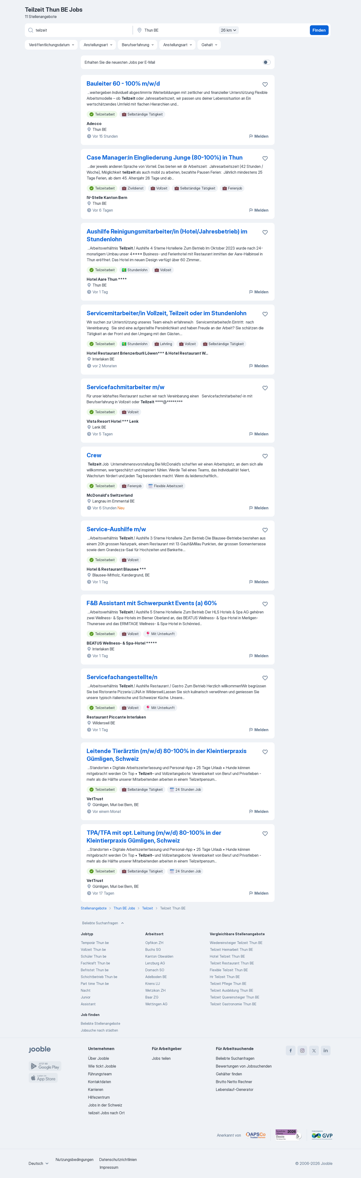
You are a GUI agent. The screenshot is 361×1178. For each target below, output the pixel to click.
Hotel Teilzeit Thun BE (227, 956)
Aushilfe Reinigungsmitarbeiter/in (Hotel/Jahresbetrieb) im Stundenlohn (167, 235)
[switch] (267, 62)
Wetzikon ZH (155, 990)
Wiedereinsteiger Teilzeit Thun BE (236, 943)
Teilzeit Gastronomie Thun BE (233, 1004)
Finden (319, 30)
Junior (85, 997)
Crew (94, 455)
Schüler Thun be (93, 956)
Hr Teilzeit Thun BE (225, 977)
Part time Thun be (95, 983)
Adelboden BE (156, 977)
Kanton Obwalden (159, 956)
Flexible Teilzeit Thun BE (229, 970)
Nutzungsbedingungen (74, 1159)
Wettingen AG (156, 1004)
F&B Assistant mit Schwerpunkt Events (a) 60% (152, 603)
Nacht (86, 990)
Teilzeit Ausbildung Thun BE (231, 990)
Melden (258, 136)
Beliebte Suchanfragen (103, 923)
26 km (229, 30)
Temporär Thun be (95, 943)
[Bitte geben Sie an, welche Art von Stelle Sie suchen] (78, 30)
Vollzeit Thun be (93, 949)
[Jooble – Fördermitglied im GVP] (322, 1135)
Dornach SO (154, 970)
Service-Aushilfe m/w (116, 529)
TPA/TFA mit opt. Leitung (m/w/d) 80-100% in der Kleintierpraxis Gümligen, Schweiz (154, 836)
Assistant (88, 1004)
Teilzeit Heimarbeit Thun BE (231, 949)
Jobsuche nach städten (99, 1030)
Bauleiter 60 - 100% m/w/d (123, 83)
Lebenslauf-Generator (234, 1089)
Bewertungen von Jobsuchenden (244, 1066)
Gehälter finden (229, 1073)
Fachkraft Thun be (95, 963)
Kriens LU (152, 983)
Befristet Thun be (95, 970)
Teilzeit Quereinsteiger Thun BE (234, 997)
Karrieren (95, 1089)
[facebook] (291, 1050)
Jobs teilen (161, 1058)
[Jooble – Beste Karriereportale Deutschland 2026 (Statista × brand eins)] (289, 1135)
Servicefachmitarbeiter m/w (126, 387)
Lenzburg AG (155, 963)
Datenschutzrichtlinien (118, 1159)
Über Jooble (98, 1058)
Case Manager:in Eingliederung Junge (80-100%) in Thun (165, 157)
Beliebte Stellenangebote (100, 1023)
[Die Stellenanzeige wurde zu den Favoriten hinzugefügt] (265, 84)
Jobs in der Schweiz (105, 1105)
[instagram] (302, 1050)
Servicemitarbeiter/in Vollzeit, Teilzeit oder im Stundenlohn (167, 313)
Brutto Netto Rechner (234, 1081)
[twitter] (314, 1050)
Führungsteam (100, 1073)
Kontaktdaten (99, 1081)
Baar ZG (151, 997)
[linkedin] (326, 1050)
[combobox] (39, 1163)
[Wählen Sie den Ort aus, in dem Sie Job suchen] (187, 30)
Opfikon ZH (154, 943)
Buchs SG (153, 949)
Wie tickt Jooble (102, 1066)
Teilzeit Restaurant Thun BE (232, 963)
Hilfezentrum (99, 1097)
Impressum (109, 1167)
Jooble (327, 1163)
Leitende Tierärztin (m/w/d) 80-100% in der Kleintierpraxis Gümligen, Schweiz (167, 754)
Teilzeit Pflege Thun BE (228, 983)
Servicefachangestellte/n (122, 677)
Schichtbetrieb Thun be (99, 977)
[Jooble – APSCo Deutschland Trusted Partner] (256, 1135)
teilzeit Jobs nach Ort (106, 1112)
